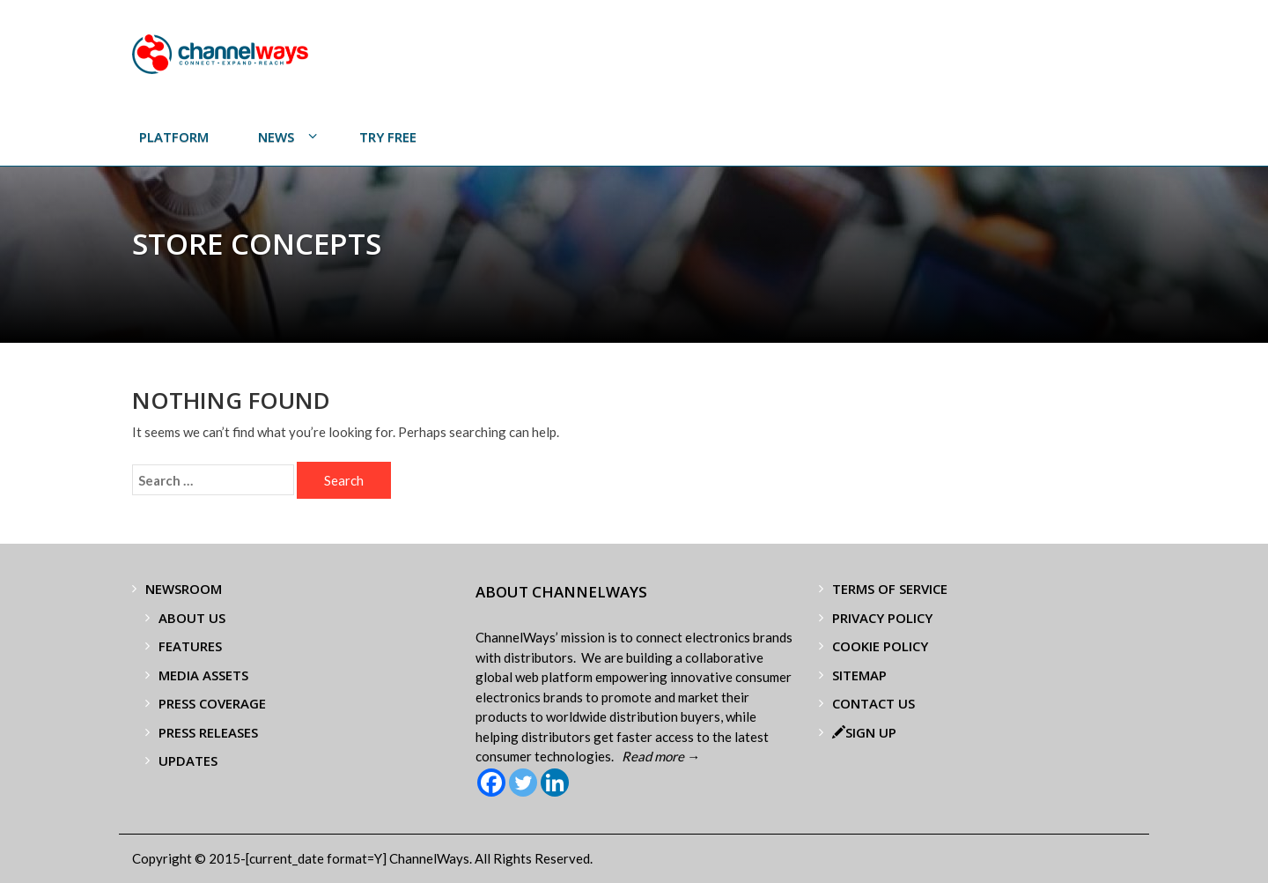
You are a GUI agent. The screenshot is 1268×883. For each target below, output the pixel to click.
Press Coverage (212, 703)
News (276, 136)
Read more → (661, 756)
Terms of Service (889, 588)
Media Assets (203, 675)
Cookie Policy (880, 646)
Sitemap (859, 675)
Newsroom (183, 588)
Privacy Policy (882, 618)
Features (190, 646)
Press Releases (208, 732)
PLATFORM (174, 136)
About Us (191, 618)
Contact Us (873, 703)
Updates (187, 760)
